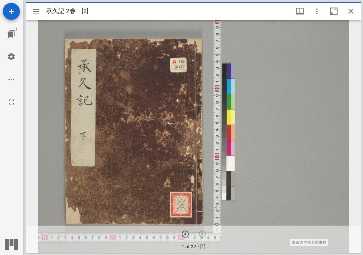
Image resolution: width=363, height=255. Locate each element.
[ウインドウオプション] (316, 11)
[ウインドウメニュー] (299, 11)
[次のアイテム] (185, 234)
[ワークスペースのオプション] (11, 79)
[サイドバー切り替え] (36, 11)
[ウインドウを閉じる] (350, 11)
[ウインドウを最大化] (333, 11)
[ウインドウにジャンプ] (11, 34)
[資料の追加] (11, 11)
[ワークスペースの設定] (11, 56)
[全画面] (11, 102)
